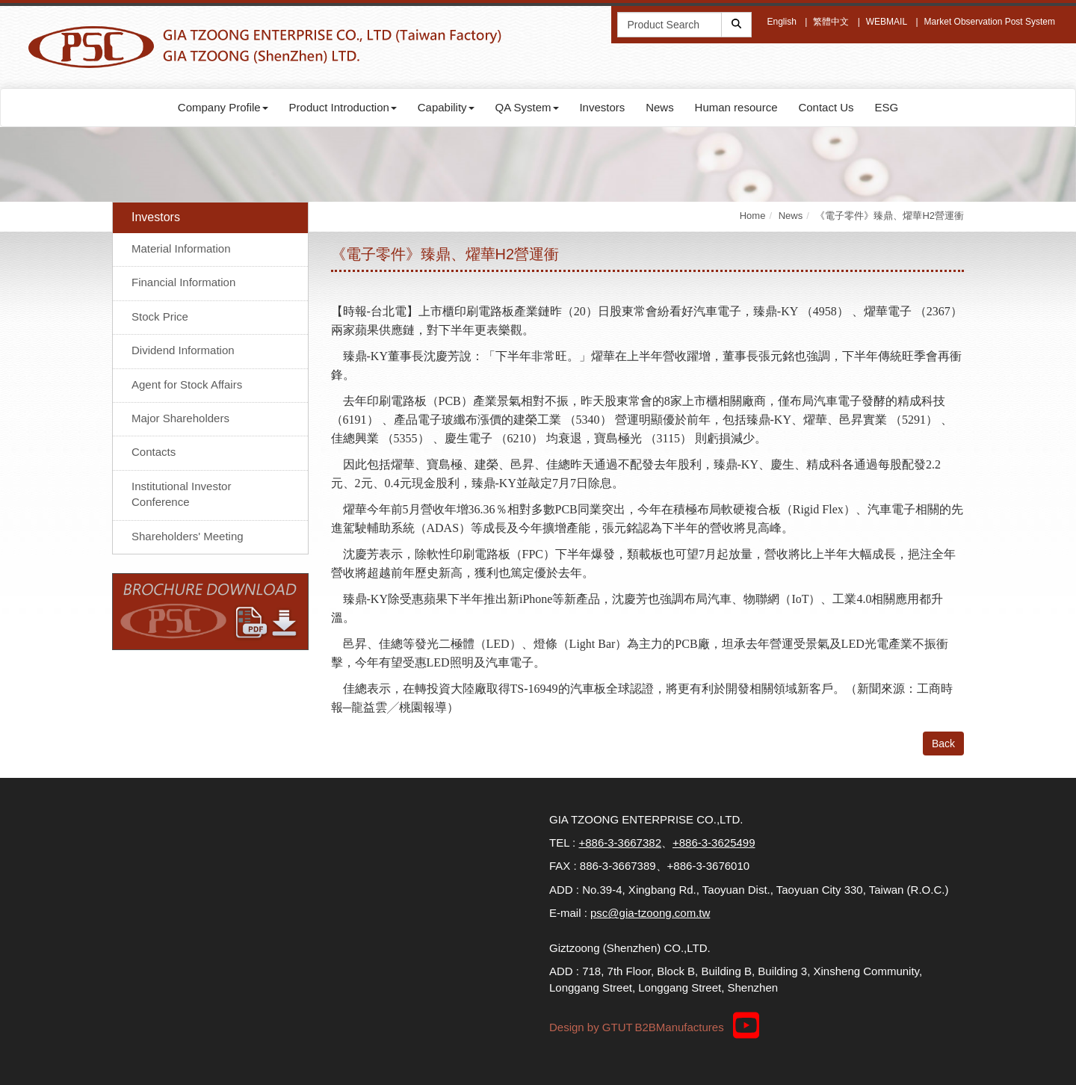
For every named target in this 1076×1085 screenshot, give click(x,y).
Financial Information (183, 282)
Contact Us (825, 107)
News (660, 107)
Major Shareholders (180, 418)
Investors (602, 107)
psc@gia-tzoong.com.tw (650, 912)
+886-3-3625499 (713, 842)
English (781, 21)
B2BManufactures (678, 1027)
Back (943, 743)
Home (753, 215)
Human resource (736, 107)
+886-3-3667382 (619, 842)
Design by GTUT (591, 1027)
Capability (446, 107)
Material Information (181, 248)
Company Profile (223, 107)
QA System (527, 107)
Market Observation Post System (989, 21)
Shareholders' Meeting (188, 536)
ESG (886, 107)
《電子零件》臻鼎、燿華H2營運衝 (889, 215)
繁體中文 (831, 21)
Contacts (154, 451)
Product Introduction (343, 107)
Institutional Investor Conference (181, 494)
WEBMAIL (886, 21)
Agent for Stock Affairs (187, 384)
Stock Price (160, 316)
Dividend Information (183, 350)
